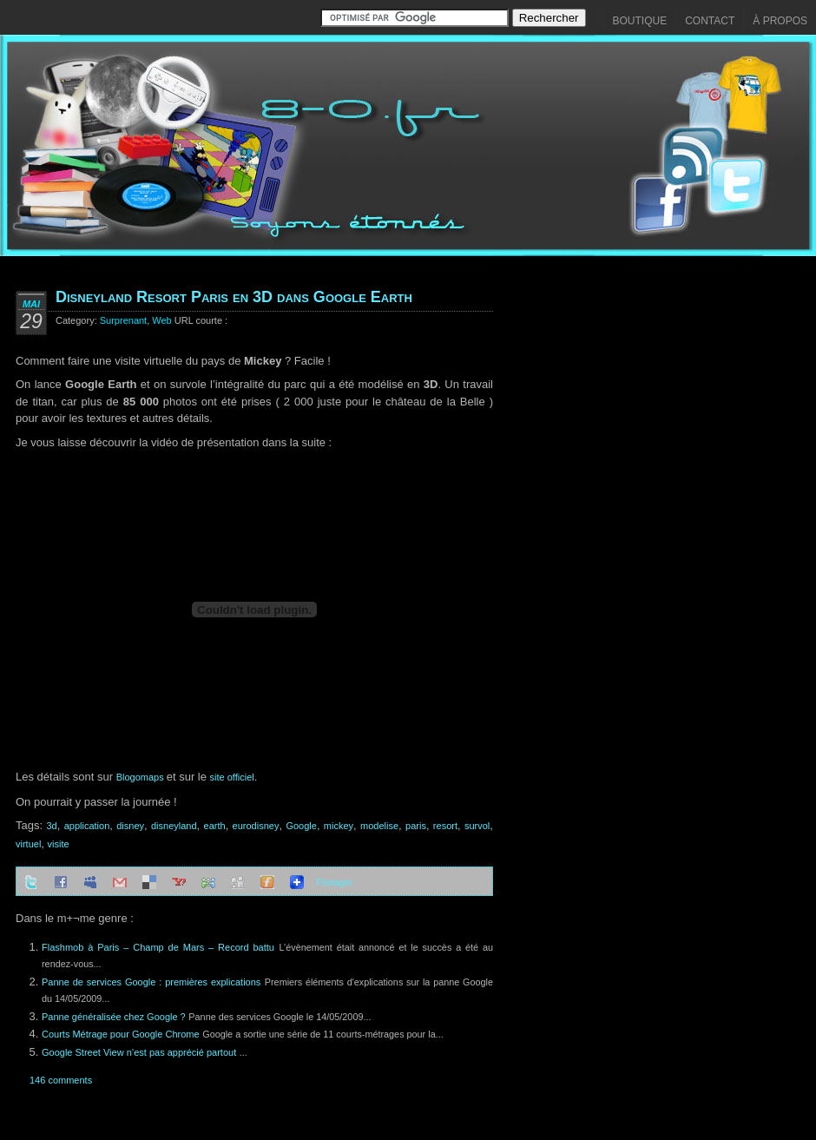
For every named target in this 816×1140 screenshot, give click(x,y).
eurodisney (256, 825)
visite (58, 844)
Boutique (640, 21)
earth (215, 825)
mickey (338, 825)
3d (51, 825)
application (87, 825)
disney (130, 825)
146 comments (61, 1080)
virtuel (28, 844)
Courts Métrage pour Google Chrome (121, 1034)
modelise (379, 825)
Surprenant (123, 320)
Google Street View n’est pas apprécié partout (139, 1052)
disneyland (174, 825)
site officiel (232, 777)
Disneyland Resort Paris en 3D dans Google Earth (234, 297)
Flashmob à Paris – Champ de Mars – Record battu (158, 947)
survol (477, 825)
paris (415, 825)
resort (445, 825)
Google (301, 825)
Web (161, 320)
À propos (780, 21)
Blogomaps (141, 777)
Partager (334, 882)
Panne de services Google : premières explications (151, 982)
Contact (709, 21)
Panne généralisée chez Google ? (114, 1017)
